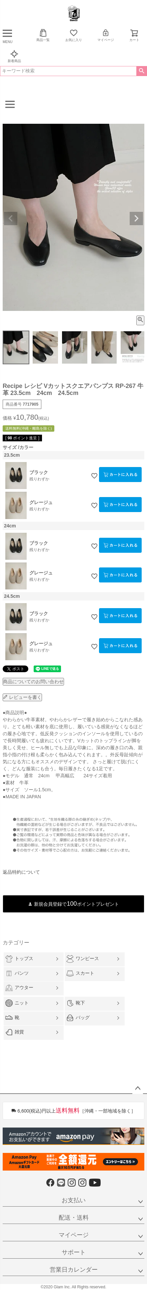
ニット (17, 1003)
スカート (80, 973)
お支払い (74, 1200)
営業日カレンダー (74, 1269)
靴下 (75, 1003)
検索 (141, 71)
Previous (10, 218)
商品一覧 (43, 35)
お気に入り (73, 35)
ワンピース (82, 959)
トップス (19, 958)
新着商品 (14, 56)
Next (136, 218)
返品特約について (21, 872)
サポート (74, 1252)
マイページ (105, 35)
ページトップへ (137, 1088)
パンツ (17, 973)
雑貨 (14, 1032)
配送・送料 (74, 1217)
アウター (19, 988)
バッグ (78, 1017)
